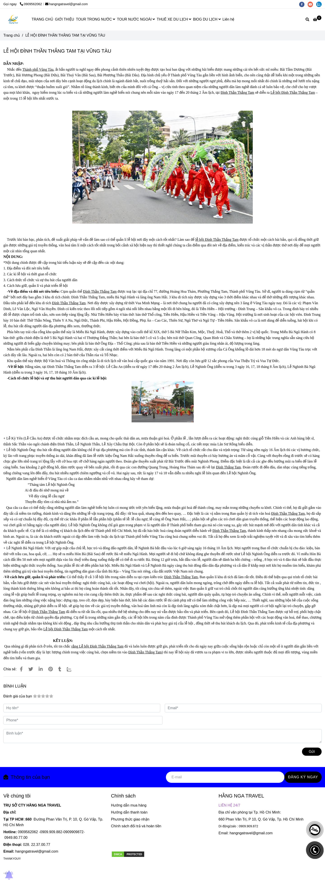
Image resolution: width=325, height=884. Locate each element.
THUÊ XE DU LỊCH (174, 19)
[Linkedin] (40, 669)
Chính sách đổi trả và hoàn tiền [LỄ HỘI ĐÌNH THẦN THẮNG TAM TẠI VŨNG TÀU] (136, 826)
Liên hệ (228, 19)
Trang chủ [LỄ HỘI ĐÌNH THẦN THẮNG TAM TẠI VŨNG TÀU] (11, 35)
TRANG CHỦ (42, 19)
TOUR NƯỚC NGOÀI (136, 19)
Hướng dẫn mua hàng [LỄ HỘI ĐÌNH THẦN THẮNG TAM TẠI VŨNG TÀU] (128, 805)
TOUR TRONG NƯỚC (95, 19)
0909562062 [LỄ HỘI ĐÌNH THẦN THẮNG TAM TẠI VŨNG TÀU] (31, 4)
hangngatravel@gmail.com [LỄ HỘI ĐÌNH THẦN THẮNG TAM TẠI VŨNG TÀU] (66, 4)
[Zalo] (72, 669)
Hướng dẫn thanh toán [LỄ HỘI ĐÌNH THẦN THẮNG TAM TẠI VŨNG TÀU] (129, 812)
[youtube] (312, 4)
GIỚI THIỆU (64, 19)
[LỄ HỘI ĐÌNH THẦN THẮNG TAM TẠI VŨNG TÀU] (13, 19)
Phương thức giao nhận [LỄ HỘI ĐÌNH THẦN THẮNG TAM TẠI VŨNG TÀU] (130, 819)
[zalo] (320, 4)
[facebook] (303, 4)
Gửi (312, 751)
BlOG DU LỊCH (207, 19)
